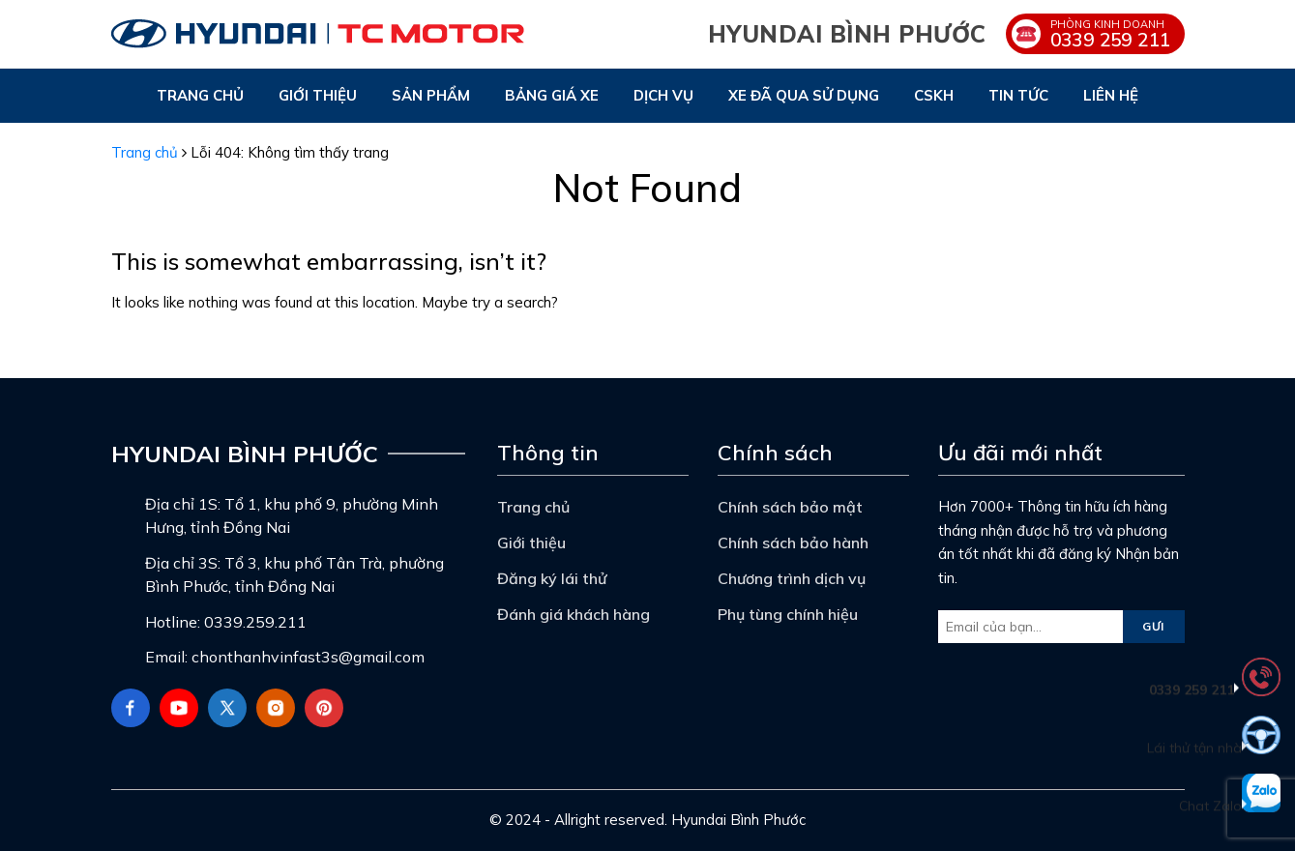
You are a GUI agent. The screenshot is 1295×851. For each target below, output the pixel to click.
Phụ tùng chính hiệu (788, 614)
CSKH (934, 95)
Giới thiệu (318, 95)
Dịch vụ (663, 95)
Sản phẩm (431, 95)
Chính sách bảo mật (790, 506)
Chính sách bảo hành (793, 542)
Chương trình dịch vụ (792, 578)
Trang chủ (200, 95)
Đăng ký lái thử (551, 578)
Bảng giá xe (552, 95)
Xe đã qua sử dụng (803, 95)
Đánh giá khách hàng (573, 614)
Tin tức (1018, 95)
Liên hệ (1110, 95)
